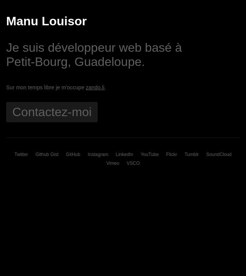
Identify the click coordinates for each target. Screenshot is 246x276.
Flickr (171, 154)
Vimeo (112, 163)
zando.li (95, 87)
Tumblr (191, 154)
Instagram (98, 154)
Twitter (21, 154)
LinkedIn (124, 154)
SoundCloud (218, 154)
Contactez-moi (51, 112)
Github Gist (46, 154)
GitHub (73, 154)
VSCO (133, 163)
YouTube (150, 154)
